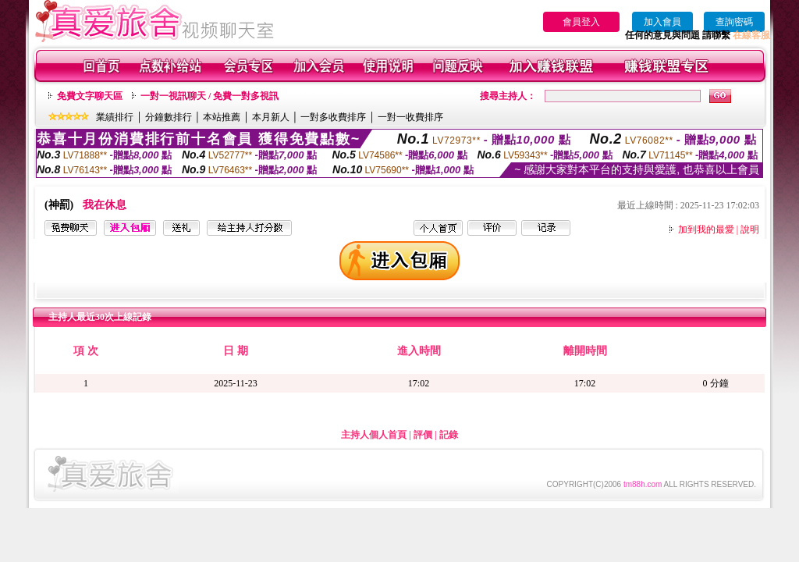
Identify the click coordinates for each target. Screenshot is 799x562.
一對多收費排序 (333, 117)
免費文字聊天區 (90, 96)
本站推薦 (221, 117)
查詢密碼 (734, 21)
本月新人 (270, 117)
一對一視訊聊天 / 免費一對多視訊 (209, 96)
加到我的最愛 (706, 229)
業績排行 (114, 117)
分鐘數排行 (168, 117)
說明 (749, 229)
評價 (423, 434)
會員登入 (581, 21)
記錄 (448, 434)
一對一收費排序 (410, 117)
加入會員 (662, 21)
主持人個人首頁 (374, 434)
